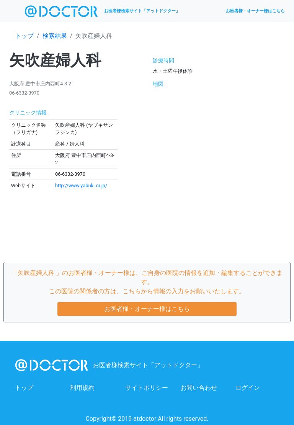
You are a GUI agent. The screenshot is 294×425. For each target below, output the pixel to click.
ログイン (247, 387)
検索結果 (54, 35)
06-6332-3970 (24, 93)
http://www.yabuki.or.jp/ (81, 185)
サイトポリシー (146, 387)
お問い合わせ (198, 387)
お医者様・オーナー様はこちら (255, 10)
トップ (24, 35)
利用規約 (82, 387)
